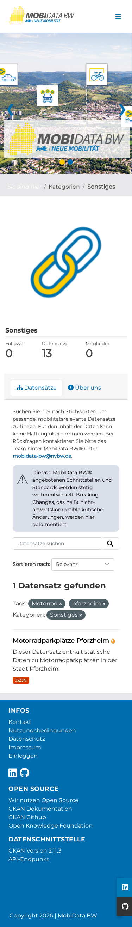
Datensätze (37, 387)
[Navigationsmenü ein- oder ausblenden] (118, 16)
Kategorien (64, 186)
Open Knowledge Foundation (50, 825)
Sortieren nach (31, 564)
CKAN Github (27, 817)
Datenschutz (26, 739)
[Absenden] (110, 543)
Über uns (84, 387)
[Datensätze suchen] (57, 543)
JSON (21, 680)
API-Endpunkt (28, 859)
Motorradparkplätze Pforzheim (62, 640)
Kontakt (19, 722)
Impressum (24, 747)
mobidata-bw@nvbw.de (42, 456)
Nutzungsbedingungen (42, 730)
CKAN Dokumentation (40, 808)
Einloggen (23, 755)
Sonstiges (101, 186)
